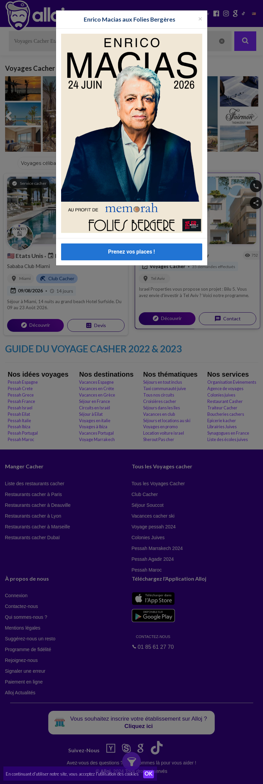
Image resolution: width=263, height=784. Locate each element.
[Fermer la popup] (200, 18)
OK (148, 774)
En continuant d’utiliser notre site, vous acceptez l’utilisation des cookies (72, 774)
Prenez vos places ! (131, 252)
